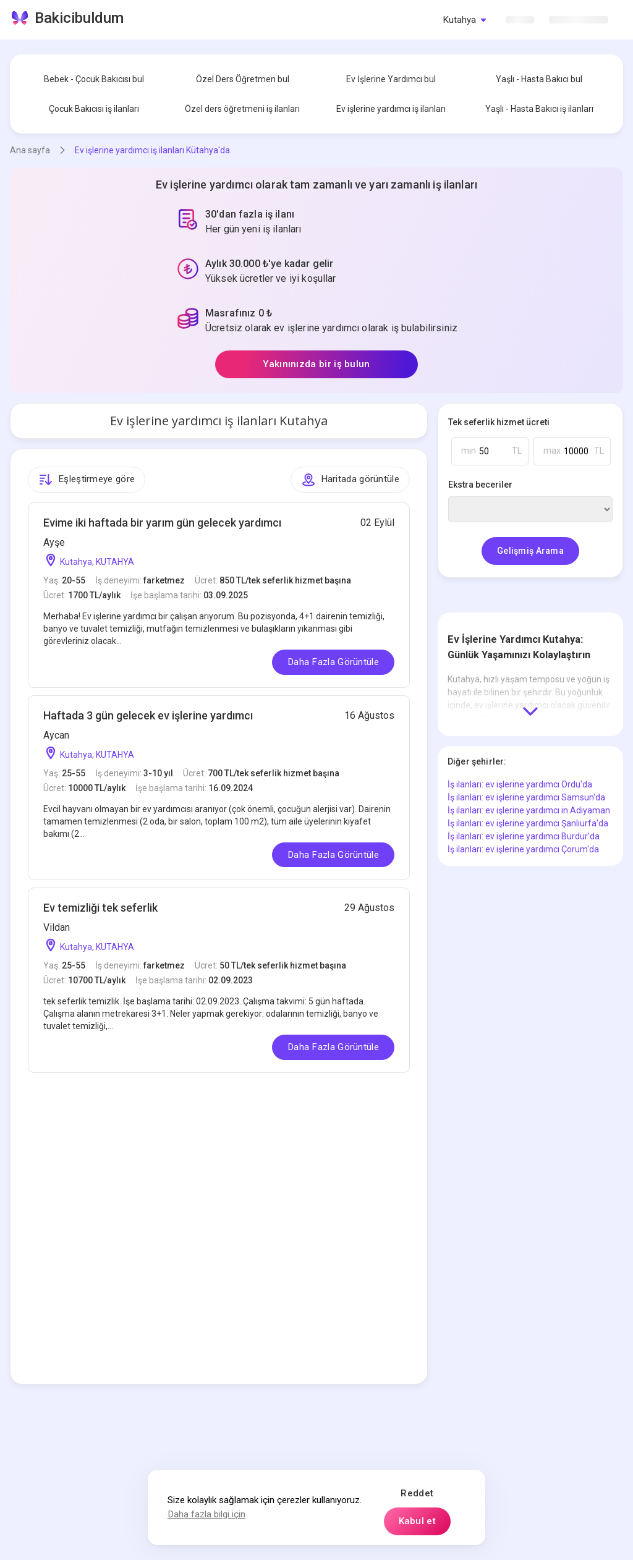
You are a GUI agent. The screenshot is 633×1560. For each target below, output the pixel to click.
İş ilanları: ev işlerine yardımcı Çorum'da (523, 849)
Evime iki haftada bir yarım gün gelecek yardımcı (162, 522)
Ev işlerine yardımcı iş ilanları (391, 109)
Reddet (417, 1493)
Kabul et (417, 1521)
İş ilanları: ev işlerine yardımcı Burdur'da (524, 836)
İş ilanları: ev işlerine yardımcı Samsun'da (526, 797)
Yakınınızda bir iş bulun (316, 364)
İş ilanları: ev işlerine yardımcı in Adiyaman (529, 810)
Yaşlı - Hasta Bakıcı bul (539, 79)
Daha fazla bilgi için (206, 1514)
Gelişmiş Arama (530, 551)
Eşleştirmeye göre (86, 479)
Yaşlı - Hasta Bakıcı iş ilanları (539, 109)
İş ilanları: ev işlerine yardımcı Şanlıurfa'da (528, 823)
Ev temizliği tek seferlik (100, 907)
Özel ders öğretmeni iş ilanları (242, 109)
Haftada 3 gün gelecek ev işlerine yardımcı (148, 715)
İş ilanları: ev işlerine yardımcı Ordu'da (520, 784)
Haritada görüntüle (350, 479)
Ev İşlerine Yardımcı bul (391, 79)
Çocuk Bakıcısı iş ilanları (94, 109)
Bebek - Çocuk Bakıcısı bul (94, 79)
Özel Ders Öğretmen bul (242, 79)
